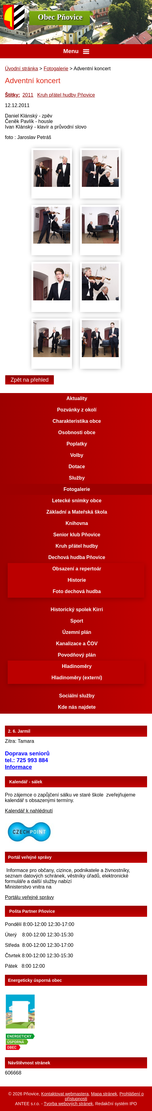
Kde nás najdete (77, 707)
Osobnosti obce (76, 432)
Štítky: (12, 95)
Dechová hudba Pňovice (76, 557)
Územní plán (76, 632)
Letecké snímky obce (77, 500)
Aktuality (76, 398)
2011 (28, 95)
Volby (76, 455)
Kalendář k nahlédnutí (29, 810)
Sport (76, 620)
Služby (77, 477)
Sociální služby (77, 695)
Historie (77, 580)
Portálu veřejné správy (29, 897)
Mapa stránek (104, 1093)
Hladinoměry (77, 666)
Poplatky (76, 443)
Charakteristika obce (77, 421)
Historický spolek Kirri (77, 609)
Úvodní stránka (21, 68)
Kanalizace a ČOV (77, 643)
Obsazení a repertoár (76, 568)
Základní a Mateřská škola (76, 512)
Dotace (77, 466)
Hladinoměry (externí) (76, 677)
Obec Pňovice (60, 17)
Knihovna (77, 523)
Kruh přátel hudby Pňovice (66, 95)
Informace (18, 767)
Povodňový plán (77, 655)
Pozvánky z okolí (76, 409)
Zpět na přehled (30, 380)
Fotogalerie (56, 68)
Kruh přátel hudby (77, 546)
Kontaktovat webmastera (65, 1093)
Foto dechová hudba (77, 591)
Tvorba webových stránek (68, 1103)
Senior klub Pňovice (76, 534)
